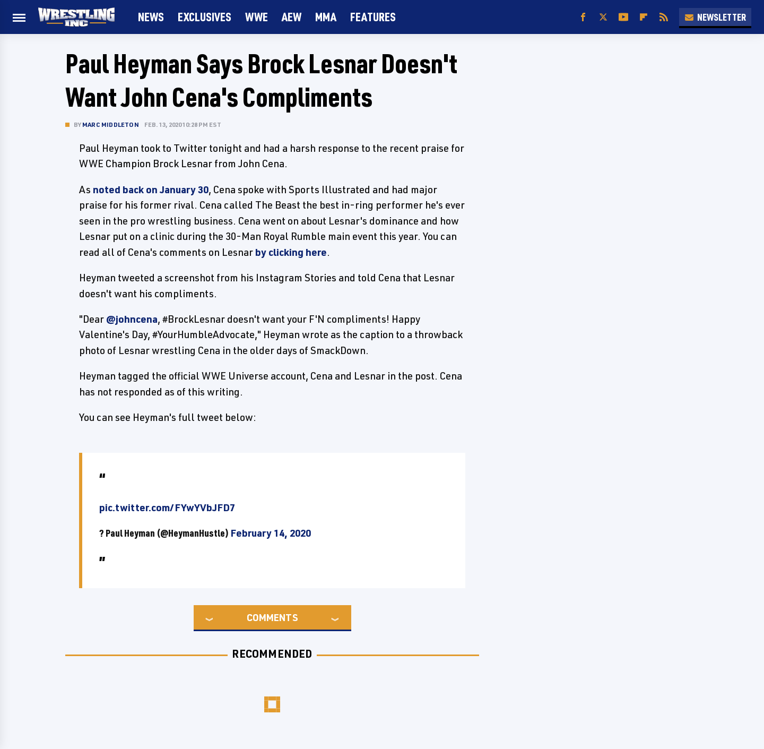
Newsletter (715, 17)
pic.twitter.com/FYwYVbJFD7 (167, 507)
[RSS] (663, 17)
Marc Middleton (110, 124)
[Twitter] (603, 17)
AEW (291, 17)
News (151, 17)
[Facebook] (583, 17)
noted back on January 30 (151, 189)
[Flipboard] (643, 17)
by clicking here (291, 252)
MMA (325, 17)
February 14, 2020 (270, 533)
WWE (256, 17)
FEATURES (373, 17)
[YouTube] (623, 17)
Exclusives (204, 17)
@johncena (132, 319)
